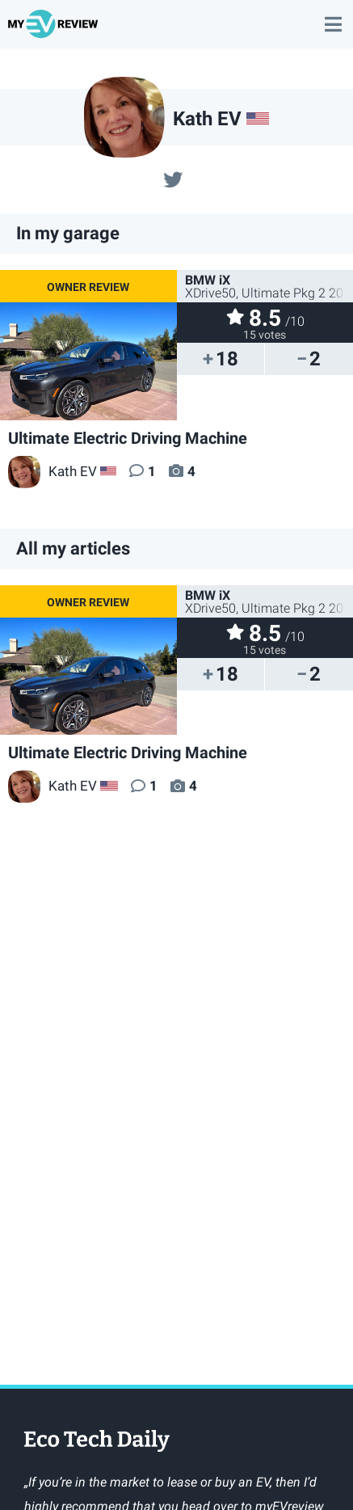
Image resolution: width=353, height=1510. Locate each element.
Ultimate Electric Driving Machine (127, 438)
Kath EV (52, 471)
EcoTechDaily (97, 1442)
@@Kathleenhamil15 (173, 178)
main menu (333, 16)
